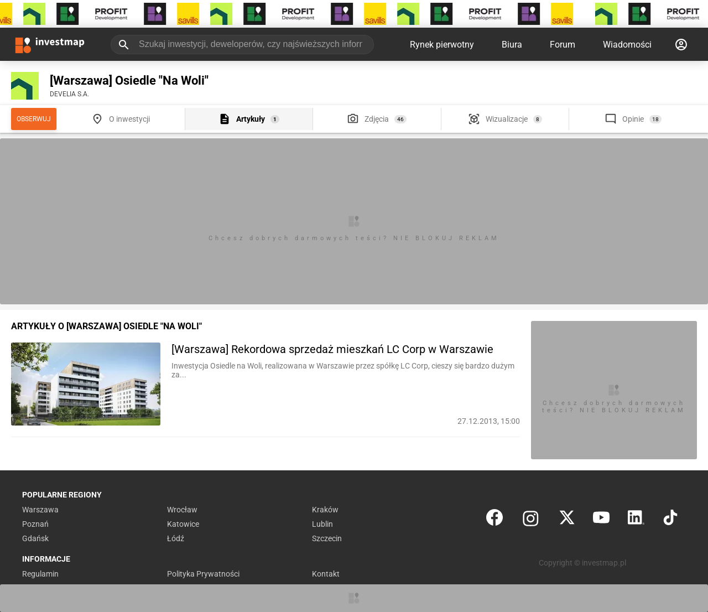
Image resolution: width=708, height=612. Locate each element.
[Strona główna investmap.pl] (49, 44)
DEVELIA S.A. (69, 94)
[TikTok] (670, 520)
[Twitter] (567, 520)
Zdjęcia (377, 119)
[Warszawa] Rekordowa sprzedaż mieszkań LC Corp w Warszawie (332, 349)
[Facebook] (494, 520)
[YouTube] (601, 520)
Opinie (633, 119)
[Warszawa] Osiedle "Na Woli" (129, 80)
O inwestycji (129, 119)
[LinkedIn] (636, 520)
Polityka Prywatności (203, 573)
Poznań (35, 524)
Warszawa (40, 509)
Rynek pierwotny (442, 44)
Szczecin (327, 538)
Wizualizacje (507, 119)
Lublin (322, 524)
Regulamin (40, 573)
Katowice (183, 524)
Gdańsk (35, 538)
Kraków (325, 509)
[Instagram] (530, 520)
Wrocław (182, 509)
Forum (562, 44)
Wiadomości (627, 44)
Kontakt (326, 573)
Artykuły (250, 119)
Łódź (175, 538)
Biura (512, 44)
